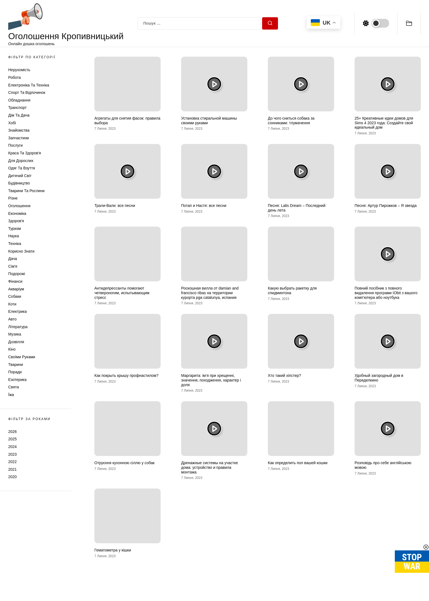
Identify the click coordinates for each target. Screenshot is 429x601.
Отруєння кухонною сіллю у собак (124, 463)
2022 (12, 462)
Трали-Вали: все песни (114, 205)
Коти (12, 304)
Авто (12, 319)
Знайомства (19, 130)
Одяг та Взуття (21, 168)
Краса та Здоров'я (24, 153)
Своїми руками (21, 357)
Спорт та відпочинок (26, 92)
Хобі (12, 123)
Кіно (12, 349)
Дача (12, 258)
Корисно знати (21, 251)
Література (18, 327)
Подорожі (16, 273)
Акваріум (16, 289)
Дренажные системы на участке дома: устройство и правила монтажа (209, 467)
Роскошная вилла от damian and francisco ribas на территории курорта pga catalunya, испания (210, 293)
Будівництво (19, 183)
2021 (12, 469)
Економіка (17, 213)
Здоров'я (16, 221)
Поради (15, 372)
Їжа (11, 394)
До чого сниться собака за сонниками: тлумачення (291, 120)
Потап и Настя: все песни (203, 205)
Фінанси (15, 281)
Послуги (15, 145)
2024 (12, 446)
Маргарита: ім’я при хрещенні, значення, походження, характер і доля (211, 380)
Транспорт (17, 107)
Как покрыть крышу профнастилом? (126, 375)
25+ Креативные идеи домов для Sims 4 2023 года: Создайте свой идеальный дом (384, 123)
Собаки (14, 296)
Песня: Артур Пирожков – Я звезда (386, 205)
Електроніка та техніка (28, 85)
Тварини (15, 364)
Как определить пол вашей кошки (297, 463)
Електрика (17, 311)
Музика (14, 334)
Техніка (14, 243)
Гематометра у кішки (112, 550)
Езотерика (17, 379)
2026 (12, 431)
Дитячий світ (19, 176)
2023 (12, 454)
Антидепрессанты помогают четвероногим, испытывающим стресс (121, 293)
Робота (14, 77)
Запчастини (18, 138)
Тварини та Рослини (26, 191)
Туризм (14, 228)
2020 (12, 477)
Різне (13, 198)
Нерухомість (19, 70)
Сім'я (12, 266)
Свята (13, 387)
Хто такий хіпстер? (284, 375)
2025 (12, 439)
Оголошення (19, 206)
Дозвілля (16, 342)
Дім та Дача (19, 115)
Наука (13, 236)
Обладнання (19, 100)
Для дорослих (20, 160)
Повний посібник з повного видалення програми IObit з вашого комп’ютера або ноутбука (386, 293)
